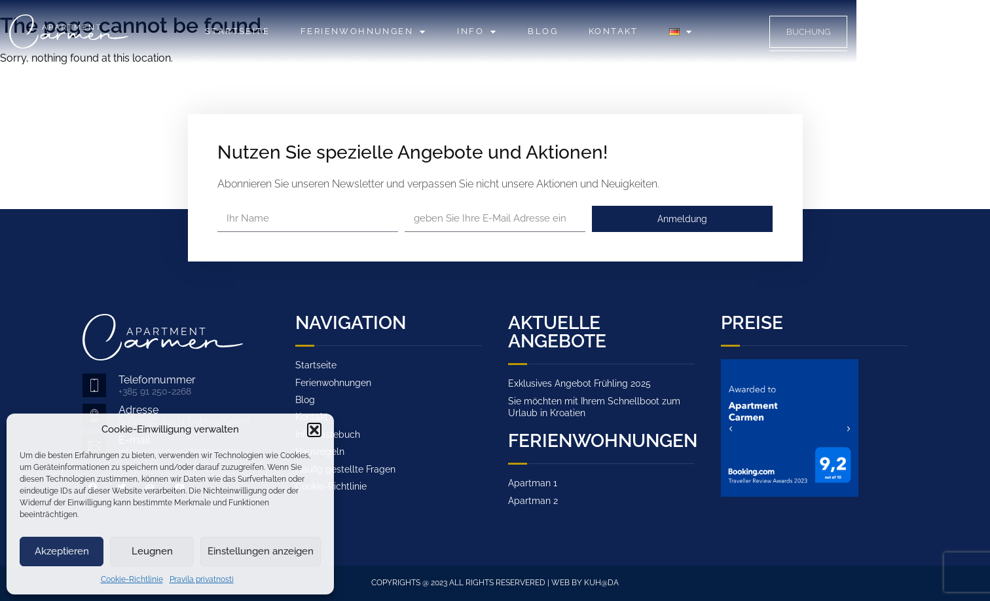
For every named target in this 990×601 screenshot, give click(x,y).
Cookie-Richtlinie (132, 579)
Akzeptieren (62, 551)
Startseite (304, 31)
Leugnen (152, 551)
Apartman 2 (533, 500)
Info (544, 32)
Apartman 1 (532, 483)
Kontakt (680, 31)
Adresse (138, 410)
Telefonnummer (157, 380)
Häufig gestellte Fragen (345, 469)
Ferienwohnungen (430, 32)
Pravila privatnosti (202, 579)
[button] (314, 429)
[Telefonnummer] (94, 385)
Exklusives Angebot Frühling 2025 (579, 383)
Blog (610, 31)
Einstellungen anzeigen (261, 551)
